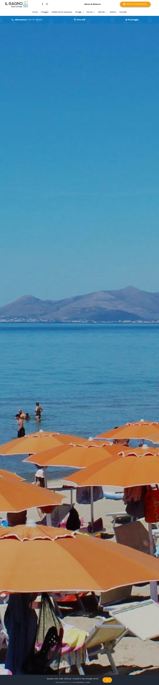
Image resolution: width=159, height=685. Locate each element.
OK (107, 680)
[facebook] (42, 4)
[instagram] (47, 4)
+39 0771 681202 (34, 20)
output (70, 682)
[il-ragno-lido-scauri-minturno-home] (16, 1)
